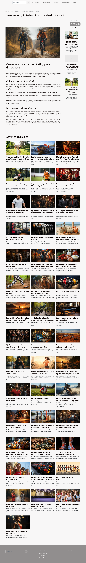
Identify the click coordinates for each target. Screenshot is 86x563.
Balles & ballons (65, 2)
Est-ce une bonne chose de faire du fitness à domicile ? (42, 373)
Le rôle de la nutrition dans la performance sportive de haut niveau (71, 42)
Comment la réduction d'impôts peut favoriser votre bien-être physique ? (71, 90)
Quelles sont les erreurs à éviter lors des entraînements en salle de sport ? (42, 213)
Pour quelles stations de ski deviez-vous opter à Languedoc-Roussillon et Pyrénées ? (67, 401)
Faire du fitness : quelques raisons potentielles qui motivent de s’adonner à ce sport (43, 293)
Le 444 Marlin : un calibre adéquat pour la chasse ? (65, 346)
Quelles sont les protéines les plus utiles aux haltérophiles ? (66, 265)
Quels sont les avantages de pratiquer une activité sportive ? (17, 453)
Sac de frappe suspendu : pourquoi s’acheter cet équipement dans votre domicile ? (15, 241)
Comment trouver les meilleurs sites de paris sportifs (42, 346)
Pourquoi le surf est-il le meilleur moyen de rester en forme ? (17, 319)
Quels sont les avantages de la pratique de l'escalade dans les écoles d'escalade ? (42, 266)
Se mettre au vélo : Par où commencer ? (15, 373)
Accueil (7, 11)
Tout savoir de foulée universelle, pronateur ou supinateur (65, 454)
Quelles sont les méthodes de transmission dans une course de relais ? (42, 480)
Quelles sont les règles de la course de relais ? (16, 478)
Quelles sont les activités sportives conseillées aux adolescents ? (15, 347)
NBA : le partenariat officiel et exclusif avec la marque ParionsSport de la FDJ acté (67, 213)
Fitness (56, 2)
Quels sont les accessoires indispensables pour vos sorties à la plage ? (68, 240)
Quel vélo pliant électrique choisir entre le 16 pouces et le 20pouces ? (42, 320)
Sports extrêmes (46, 2)
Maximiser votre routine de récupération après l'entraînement (71, 66)
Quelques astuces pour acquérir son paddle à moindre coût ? (42, 426)
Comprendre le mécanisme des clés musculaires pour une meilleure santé (17, 213)
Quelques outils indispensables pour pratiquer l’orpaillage (42, 453)
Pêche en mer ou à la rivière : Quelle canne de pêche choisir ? (67, 373)
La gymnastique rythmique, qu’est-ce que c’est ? (41, 505)
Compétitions (35, 2)
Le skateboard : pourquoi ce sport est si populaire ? (16, 426)
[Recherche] (19, 2)
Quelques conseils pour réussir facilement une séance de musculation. (67, 427)
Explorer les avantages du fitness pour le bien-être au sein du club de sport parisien (68, 186)
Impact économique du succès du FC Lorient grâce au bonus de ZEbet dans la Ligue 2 (43, 186)
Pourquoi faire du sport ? (40, 398)
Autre (74, 2)
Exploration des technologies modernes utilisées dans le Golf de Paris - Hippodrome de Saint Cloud (17, 187)
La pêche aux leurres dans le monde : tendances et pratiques (42, 158)
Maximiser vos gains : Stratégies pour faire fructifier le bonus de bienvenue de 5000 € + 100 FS (67, 159)
